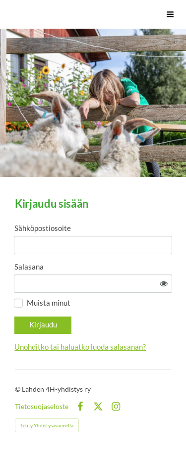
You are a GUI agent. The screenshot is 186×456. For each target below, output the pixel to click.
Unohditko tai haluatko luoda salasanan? (80, 346)
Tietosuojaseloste (41, 406)
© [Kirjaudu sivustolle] (18, 389)
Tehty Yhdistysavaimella (46, 425)
